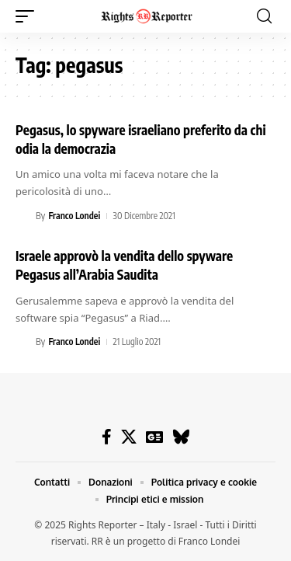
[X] (128, 436)
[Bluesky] (181, 436)
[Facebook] (107, 436)
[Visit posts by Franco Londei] (23, 216)
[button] (29, 16)
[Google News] (154, 436)
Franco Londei (74, 215)
